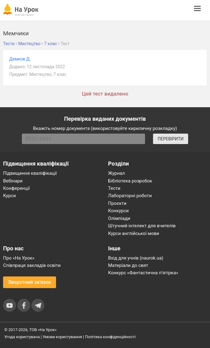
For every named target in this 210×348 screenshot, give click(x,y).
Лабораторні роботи (130, 195)
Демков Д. (19, 59)
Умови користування (62, 336)
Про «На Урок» (18, 258)
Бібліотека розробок (130, 181)
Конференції (16, 188)
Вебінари (12, 181)
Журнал (116, 173)
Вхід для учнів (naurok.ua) (135, 258)
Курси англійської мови (133, 233)
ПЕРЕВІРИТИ (171, 138)
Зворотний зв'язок (29, 282)
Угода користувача (22, 336)
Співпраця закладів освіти (32, 265)
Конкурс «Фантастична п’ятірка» (143, 273)
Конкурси (118, 210)
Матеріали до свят (128, 265)
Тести (114, 188)
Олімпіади (119, 218)
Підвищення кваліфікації (30, 173)
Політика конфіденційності (110, 336)
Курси (9, 195)
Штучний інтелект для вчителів (142, 226)
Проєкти (117, 203)
